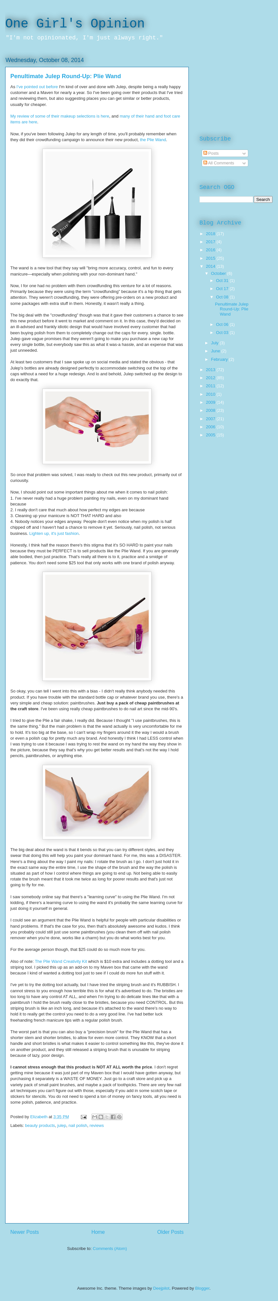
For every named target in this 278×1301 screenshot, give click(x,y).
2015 (211, 258)
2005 (211, 434)
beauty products (40, 1125)
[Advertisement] (96, 1178)
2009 (211, 402)
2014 (211, 266)
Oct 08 (223, 297)
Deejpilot (161, 1288)
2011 (211, 385)
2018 (211, 233)
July (215, 342)
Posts (211, 153)
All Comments (218, 163)
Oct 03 (223, 332)
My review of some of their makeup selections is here (59, 116)
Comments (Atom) (110, 1248)
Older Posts (170, 1232)
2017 (211, 241)
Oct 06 (223, 324)
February (220, 359)
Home (98, 1232)
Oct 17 (223, 288)
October (219, 273)
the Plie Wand (153, 139)
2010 (211, 394)
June (216, 351)
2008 (211, 410)
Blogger (202, 1288)
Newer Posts (24, 1232)
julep (61, 1125)
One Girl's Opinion (75, 24)
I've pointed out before (37, 86)
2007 (211, 418)
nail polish (78, 1125)
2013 (211, 369)
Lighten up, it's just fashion (54, 533)
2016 (211, 249)
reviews (97, 1125)
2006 (211, 426)
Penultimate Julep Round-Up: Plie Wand (65, 76)
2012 (211, 377)
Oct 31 (223, 280)
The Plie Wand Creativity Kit (61, 961)
